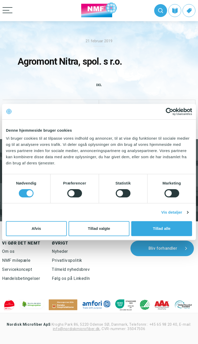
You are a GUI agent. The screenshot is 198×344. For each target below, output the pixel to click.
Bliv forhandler (162, 248)
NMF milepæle (16, 260)
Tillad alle (161, 228)
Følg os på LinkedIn (71, 278)
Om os (8, 251)
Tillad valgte (99, 228)
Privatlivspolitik (67, 260)
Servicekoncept (17, 269)
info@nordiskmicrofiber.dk (76, 329)
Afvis (36, 228)
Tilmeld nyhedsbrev (71, 269)
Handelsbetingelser (21, 278)
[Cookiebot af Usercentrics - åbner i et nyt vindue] (169, 111)
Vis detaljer (171, 212)
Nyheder (60, 251)
